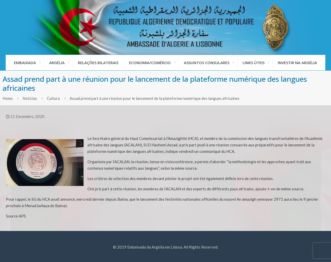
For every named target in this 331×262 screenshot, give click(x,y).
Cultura (53, 98)
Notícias (29, 98)
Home (8, 98)
